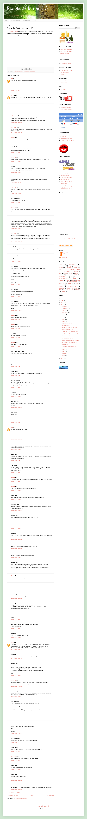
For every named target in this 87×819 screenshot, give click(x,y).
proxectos (61, 288)
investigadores (63, 278)
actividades (72, 264)
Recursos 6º (63, 82)
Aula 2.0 (34, 20)
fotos (71, 277)
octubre (64, 310)
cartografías (68, 267)
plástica (61, 286)
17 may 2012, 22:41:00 (16, 142)
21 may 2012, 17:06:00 (16, 696)
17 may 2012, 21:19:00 (16, 122)
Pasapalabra (63, 183)
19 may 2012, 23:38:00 (16, 228)
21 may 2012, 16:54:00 (16, 675)
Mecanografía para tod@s (66, 109)
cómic (65, 273)
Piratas (62, 74)
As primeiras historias (67, 323)
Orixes (67, 284)
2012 (62, 304)
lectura (61, 280)
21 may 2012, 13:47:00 (16, 637)
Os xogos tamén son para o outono (69, 173)
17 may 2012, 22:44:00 (16, 161)
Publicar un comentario (14, 792)
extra (75, 275)
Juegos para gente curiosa (66, 186)
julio (63, 317)
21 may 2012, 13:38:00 (16, 319)
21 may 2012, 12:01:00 (16, 284)
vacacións (67, 289)
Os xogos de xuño (64, 175)
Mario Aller (13, 127)
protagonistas (72, 286)
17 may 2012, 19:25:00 (16, 90)
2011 (62, 358)
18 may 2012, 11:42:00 (16, 213)
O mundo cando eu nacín (66, 70)
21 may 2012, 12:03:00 (16, 296)
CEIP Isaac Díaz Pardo (18, 71)
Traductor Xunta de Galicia (66, 140)
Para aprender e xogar (65, 188)
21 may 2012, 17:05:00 (16, 686)
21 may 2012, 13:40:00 (16, 337)
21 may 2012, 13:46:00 (16, 619)
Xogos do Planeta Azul (66, 177)
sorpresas (29, 71)
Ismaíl (74, 278)
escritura (61, 275)
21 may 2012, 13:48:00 (16, 658)
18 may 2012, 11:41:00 (16, 202)
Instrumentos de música (66, 181)
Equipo (76, 273)
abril (63, 349)
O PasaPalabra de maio (67, 338)
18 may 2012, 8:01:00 (16, 182)
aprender (77, 265)
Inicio (6, 20)
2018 (62, 300)
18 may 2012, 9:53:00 (16, 193)
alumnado (62, 266)
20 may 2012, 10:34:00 (16, 251)
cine (60, 273)
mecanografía (62, 283)
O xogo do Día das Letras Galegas (70, 340)
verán (72, 289)
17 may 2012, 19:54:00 (16, 110)
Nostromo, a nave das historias (68, 55)
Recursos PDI (26, 20)
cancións (61, 267)
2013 (62, 302)
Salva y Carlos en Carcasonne (69, 327)
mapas (64, 281)
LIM (73, 280)
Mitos (77, 283)
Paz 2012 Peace (64, 72)
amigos (70, 266)
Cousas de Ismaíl (66, 325)
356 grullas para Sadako (66, 51)
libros (68, 280)
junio (63, 319)
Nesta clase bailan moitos (68, 329)
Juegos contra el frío (65, 179)
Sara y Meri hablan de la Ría (69, 346)
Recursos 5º (63, 81)
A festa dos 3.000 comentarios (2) (70, 331)
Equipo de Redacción (67, 252)
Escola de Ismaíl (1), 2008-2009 (68, 237)
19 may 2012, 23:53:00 (16, 242)
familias (25, 71)
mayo (63, 321)
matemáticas (73, 281)
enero (63, 355)
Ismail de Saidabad (67, 255)
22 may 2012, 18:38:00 (16, 789)
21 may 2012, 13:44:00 (16, 539)
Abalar (61, 264)
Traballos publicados (65, 107)
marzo (64, 351)
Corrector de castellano (66, 138)
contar (70, 273)
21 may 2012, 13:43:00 (16, 490)
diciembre (64, 306)
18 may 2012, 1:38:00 (16, 172)
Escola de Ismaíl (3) (27, 8)
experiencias (69, 274)
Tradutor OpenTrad (65, 136)
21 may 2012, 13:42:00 (16, 422)
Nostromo (61, 285)
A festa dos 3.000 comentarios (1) (70, 333)
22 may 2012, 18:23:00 (16, 760)
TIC (60, 289)
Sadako (68, 288)
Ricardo (13, 137)
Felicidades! (65, 344)
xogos (63, 291)
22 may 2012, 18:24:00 (16, 780)
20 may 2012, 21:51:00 (16, 261)
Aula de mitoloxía (64, 53)
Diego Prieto (14, 115)
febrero (64, 353)
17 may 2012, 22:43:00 (16, 152)
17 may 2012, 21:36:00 (16, 132)
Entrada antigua (50, 795)
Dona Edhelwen (15, 218)
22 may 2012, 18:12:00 (16, 742)
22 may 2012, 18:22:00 (16, 751)
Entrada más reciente (12, 795)
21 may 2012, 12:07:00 (16, 310)
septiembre (65, 312)
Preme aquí (63, 61)
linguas (78, 280)
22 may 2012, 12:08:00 (16, 733)
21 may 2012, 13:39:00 (16, 328)
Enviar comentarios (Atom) (20, 798)
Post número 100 (66, 336)
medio (69, 283)
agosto (64, 314)
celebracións (67, 271)
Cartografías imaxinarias (66, 49)
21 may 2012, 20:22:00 (16, 718)
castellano (75, 267)
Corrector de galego (65, 134)
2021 (62, 298)
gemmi (12, 95)
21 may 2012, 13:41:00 (16, 366)
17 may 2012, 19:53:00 (16, 101)
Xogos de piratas (64, 185)
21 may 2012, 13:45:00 (16, 580)
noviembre (65, 308)
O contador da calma (65, 63)
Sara (12, 78)
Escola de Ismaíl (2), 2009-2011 (68, 239)
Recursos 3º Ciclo (15, 20)
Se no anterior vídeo (12, 31)
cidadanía (76, 271)
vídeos (33, 71)
